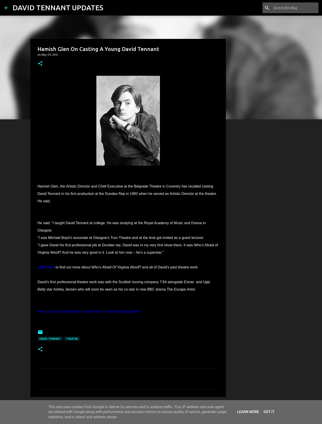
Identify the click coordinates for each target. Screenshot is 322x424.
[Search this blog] (294, 7)
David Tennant (50, 338)
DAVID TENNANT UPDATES (58, 8)
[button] (40, 64)
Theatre (72, 338)
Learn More (248, 412)
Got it (268, 412)
